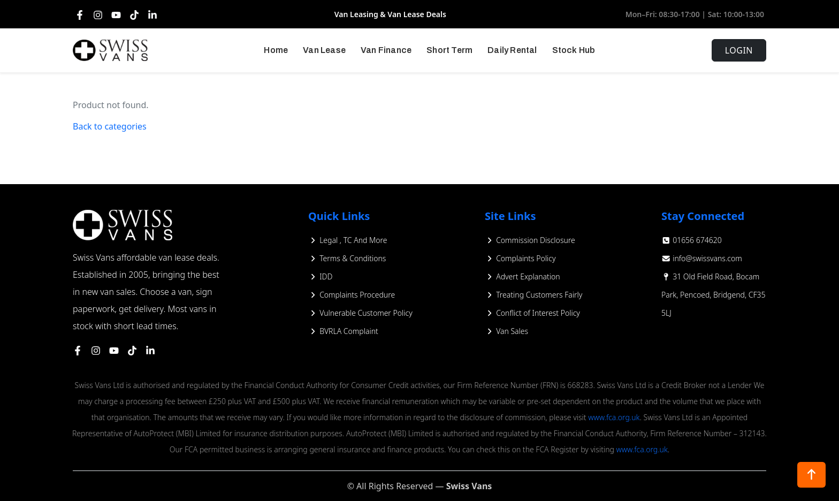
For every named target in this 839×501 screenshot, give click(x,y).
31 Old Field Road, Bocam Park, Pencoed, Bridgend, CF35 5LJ (713, 294)
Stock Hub (574, 50)
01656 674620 (691, 240)
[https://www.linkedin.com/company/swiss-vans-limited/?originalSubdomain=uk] (150, 349)
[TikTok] (134, 14)
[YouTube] (116, 14)
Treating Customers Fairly (533, 295)
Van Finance (386, 50)
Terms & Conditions (347, 258)
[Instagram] (98, 14)
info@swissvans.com (701, 258)
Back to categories (110, 126)
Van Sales (506, 331)
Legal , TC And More (347, 240)
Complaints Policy (520, 258)
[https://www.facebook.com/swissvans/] (77, 349)
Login (739, 50)
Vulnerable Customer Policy (360, 313)
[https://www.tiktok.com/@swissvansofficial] (132, 349)
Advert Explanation (522, 276)
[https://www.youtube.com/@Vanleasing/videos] (114, 349)
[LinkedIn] (152, 14)
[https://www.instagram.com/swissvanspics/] (96, 349)
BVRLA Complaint (343, 331)
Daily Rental (512, 50)
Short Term (449, 50)
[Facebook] (80, 14)
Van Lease (324, 50)
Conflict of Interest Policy (532, 313)
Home (276, 50)
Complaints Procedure (351, 295)
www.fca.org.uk (613, 417)
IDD (320, 276)
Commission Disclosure (530, 240)
